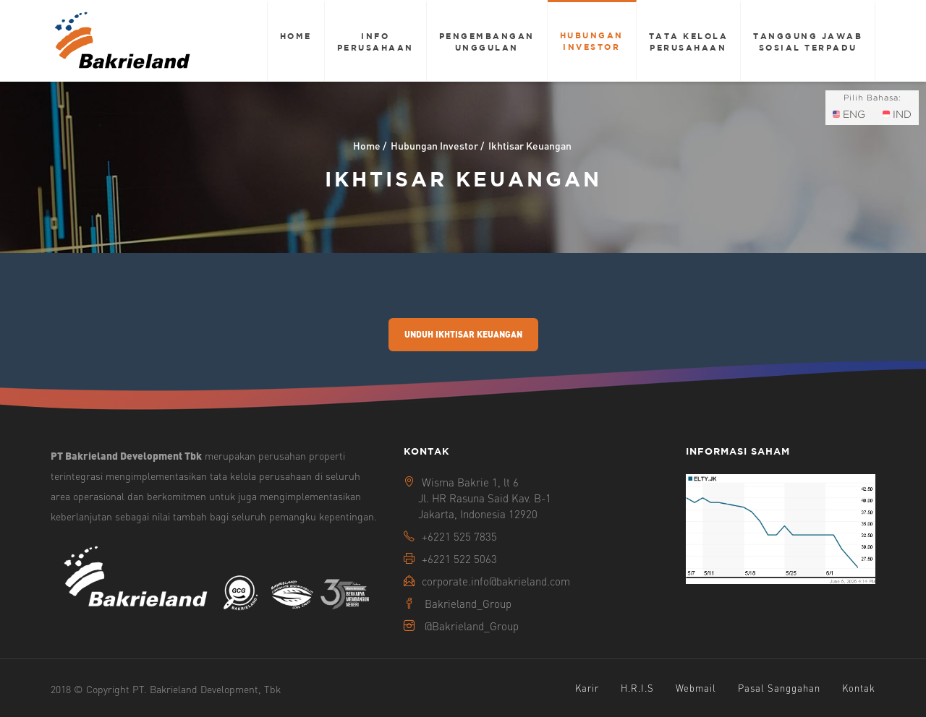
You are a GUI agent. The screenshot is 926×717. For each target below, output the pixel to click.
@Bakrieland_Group (472, 626)
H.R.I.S (637, 688)
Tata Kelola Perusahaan (689, 41)
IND (897, 114)
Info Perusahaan (375, 41)
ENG (849, 114)
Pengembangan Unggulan (487, 41)
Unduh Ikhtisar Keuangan (463, 334)
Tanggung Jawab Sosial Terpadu (807, 41)
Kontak (858, 688)
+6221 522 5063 (459, 558)
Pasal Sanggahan (779, 688)
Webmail (696, 688)
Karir (587, 688)
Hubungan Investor (592, 40)
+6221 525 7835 (459, 536)
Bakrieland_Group (468, 603)
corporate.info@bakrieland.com (496, 581)
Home (296, 35)
